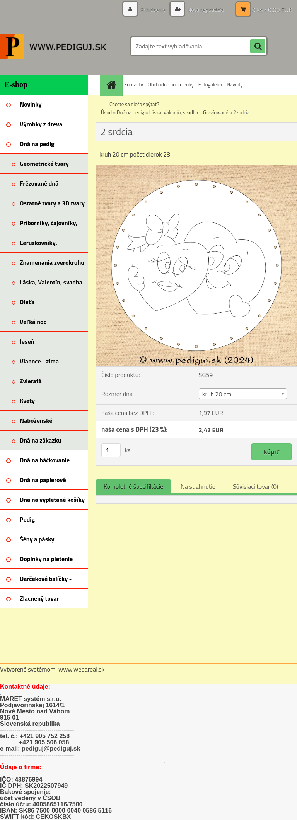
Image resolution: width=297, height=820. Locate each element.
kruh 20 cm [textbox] (217, 394)
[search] (258, 46)
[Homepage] (112, 85)
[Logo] (53, 46)
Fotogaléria (210, 84)
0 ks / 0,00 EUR (272, 9)
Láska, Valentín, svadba (173, 112)
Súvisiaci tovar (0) (255, 486)
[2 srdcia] (196, 168)
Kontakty (133, 84)
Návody (234, 84)
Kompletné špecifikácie (133, 486)
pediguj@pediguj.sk (51, 748)
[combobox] (243, 393)
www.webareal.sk (81, 669)
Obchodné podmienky (171, 84)
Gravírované (215, 112)
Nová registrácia (205, 9)
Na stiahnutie (198, 486)
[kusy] (111, 450)
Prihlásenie (153, 9)
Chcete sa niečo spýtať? (134, 104)
